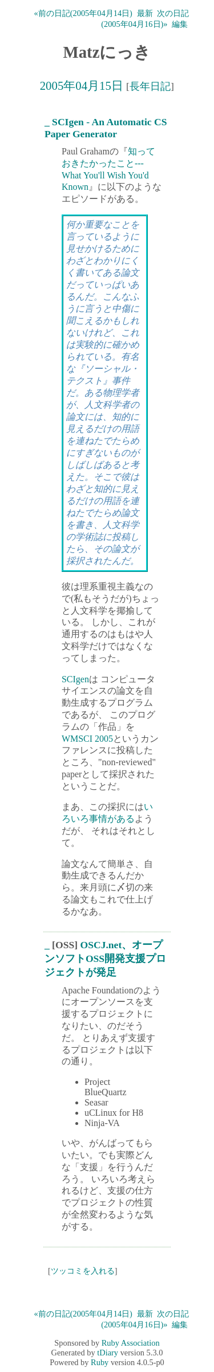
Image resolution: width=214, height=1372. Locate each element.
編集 (180, 24)
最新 (145, 13)
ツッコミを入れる (83, 1270)
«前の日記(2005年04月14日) (83, 13)
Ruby (99, 1362)
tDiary (107, 1352)
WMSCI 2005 (87, 738)
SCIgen (75, 679)
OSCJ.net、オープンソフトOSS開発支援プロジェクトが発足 (105, 958)
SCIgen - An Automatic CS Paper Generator (106, 128)
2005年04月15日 (81, 85)
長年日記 (150, 86)
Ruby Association (131, 1342)
